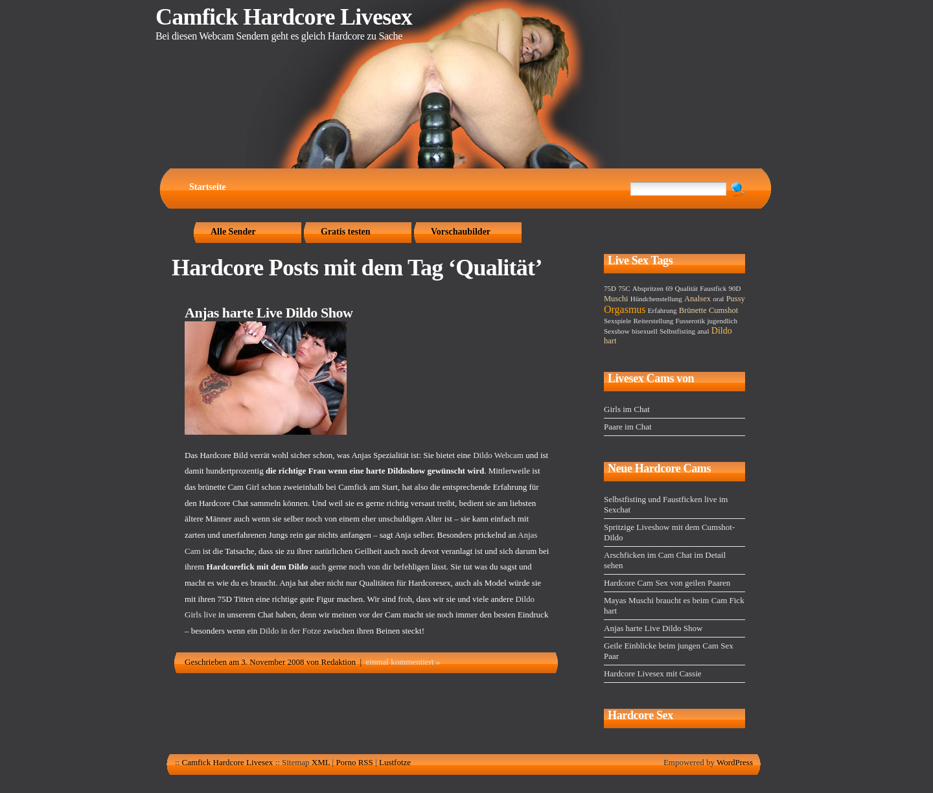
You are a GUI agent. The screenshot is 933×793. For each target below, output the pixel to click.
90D (734, 288)
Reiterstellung (653, 321)
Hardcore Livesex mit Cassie (653, 673)
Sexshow (617, 331)
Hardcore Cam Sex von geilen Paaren (667, 583)
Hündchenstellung (656, 299)
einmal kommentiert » (403, 662)
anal (703, 331)
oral (718, 299)
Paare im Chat (628, 426)
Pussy (735, 298)
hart (610, 340)
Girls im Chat (627, 409)
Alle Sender (233, 231)
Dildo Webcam (498, 455)
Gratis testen (346, 231)
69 (669, 288)
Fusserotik (690, 321)
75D (610, 288)
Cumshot (723, 310)
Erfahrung (662, 310)
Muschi (616, 298)
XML (321, 762)
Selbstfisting (677, 331)
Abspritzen (647, 288)
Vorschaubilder (460, 231)
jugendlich (722, 321)
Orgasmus (625, 309)
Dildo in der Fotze (290, 631)
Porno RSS (354, 762)
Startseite (207, 187)
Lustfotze (395, 762)
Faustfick (713, 288)
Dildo (721, 331)
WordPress (735, 762)
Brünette (693, 310)
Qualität (686, 288)
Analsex (697, 298)
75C (624, 288)
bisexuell (645, 331)
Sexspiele (617, 321)
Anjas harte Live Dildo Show (268, 313)
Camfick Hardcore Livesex (284, 17)
